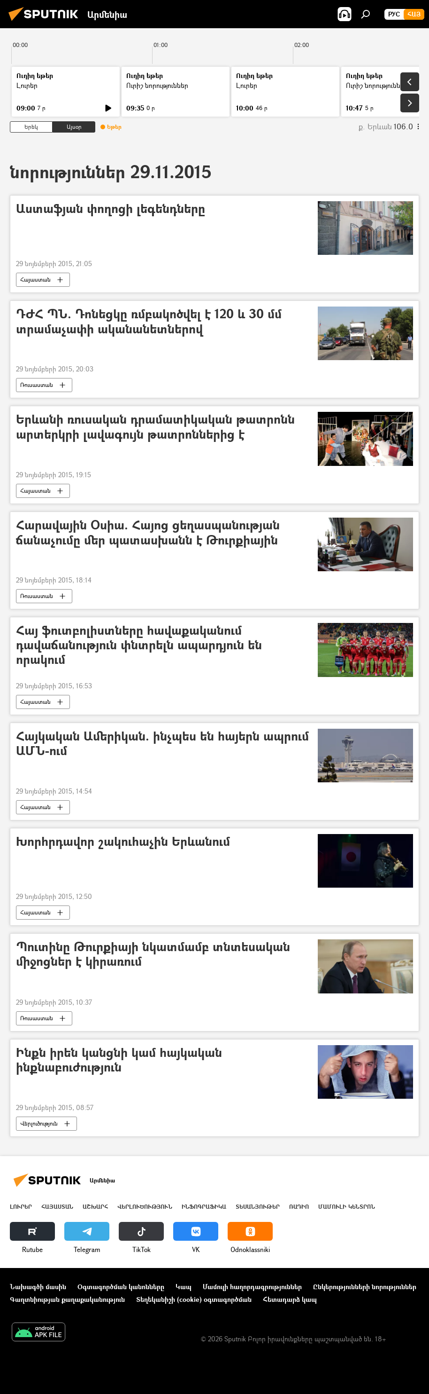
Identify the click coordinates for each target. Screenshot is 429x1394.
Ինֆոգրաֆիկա (204, 1207)
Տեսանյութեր (258, 1207)
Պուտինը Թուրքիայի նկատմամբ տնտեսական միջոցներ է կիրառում (153, 954)
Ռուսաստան (36, 385)
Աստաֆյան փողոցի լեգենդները (110, 209)
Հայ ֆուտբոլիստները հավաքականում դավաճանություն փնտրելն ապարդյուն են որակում (139, 645)
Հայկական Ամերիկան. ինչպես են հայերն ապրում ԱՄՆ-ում (162, 744)
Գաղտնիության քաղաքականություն (67, 1299)
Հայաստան (35, 280)
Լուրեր (27, 85)
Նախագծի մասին (38, 1286)
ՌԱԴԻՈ (299, 1207)
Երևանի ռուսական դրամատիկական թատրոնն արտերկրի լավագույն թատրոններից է (155, 427)
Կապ (184, 1286)
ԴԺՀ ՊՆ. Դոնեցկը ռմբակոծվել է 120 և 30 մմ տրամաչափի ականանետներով (149, 322)
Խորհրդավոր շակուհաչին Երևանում (123, 842)
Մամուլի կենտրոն (346, 1207)
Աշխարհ (95, 1207)
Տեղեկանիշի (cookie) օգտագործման (194, 1299)
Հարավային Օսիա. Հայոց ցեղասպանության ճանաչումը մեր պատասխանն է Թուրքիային (148, 533)
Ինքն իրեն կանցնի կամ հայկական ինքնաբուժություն (119, 1060)
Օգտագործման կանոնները (120, 1286)
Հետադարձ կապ (290, 1299)
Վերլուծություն (39, 1123)
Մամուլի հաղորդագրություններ (252, 1286)
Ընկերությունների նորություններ (364, 1286)
